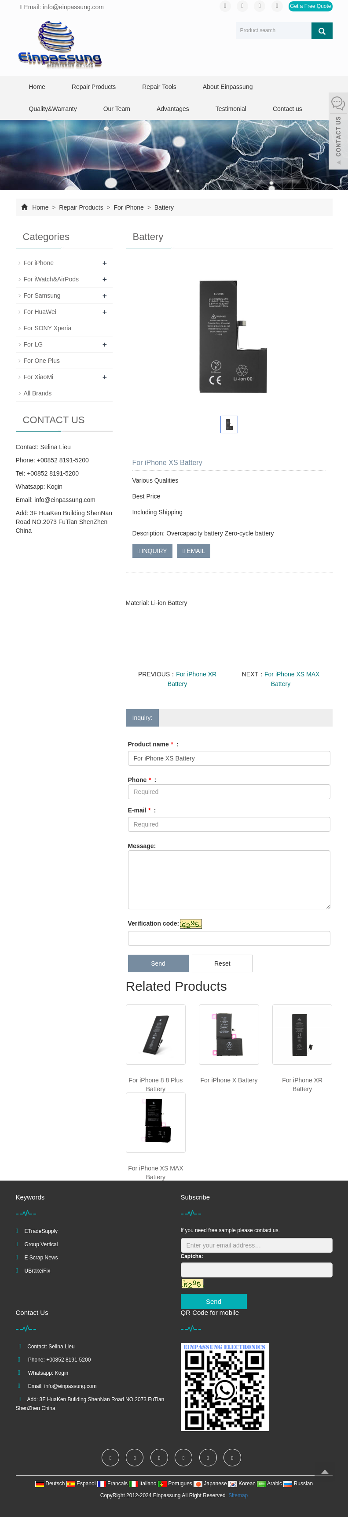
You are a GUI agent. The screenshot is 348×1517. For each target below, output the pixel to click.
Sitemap (238, 1495)
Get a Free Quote (310, 6)
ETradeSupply (41, 1231)
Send (158, 963)
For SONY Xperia (48, 328)
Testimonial (231, 108)
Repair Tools (159, 86)
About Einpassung (228, 86)
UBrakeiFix (38, 1271)
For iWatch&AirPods (51, 279)
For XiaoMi (39, 376)
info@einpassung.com (64, 499)
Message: (142, 845)
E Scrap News (41, 1258)
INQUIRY (152, 550)
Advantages (173, 108)
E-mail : (142, 810)
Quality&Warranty (53, 108)
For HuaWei (40, 311)
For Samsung (42, 295)
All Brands (38, 393)
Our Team (116, 108)
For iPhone (129, 207)
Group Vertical (41, 1244)
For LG (33, 344)
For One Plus (42, 360)
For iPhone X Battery (229, 1080)
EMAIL (194, 550)
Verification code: (153, 923)
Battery (163, 207)
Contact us (287, 108)
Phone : (142, 779)
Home (37, 86)
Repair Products (94, 86)
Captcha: (192, 1256)
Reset (222, 963)
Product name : (153, 744)
